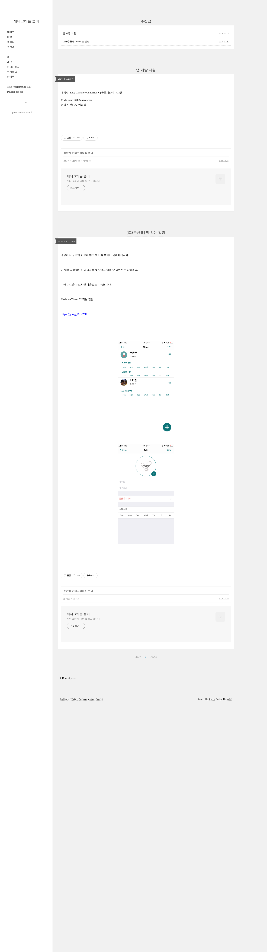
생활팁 (10, 42)
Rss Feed (63, 800)
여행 (9, 37)
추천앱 (10, 47)
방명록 (10, 76)
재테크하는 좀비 (26, 21)
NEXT (153, 757)
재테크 (10, 32)
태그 (9, 62)
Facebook (83, 800)
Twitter (75, 800)
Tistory (212, 800)
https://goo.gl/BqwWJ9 (74, 314)
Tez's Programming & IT (19, 87)
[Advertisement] (146, 586)
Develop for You (15, 91)
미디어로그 (13, 67)
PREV (138, 757)
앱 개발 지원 (69, 33)
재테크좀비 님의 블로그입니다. (83, 181)
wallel (229, 800)
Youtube (91, 800)
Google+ (99, 800)
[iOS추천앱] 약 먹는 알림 (76, 41)
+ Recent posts (68, 778)
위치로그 (12, 71)
